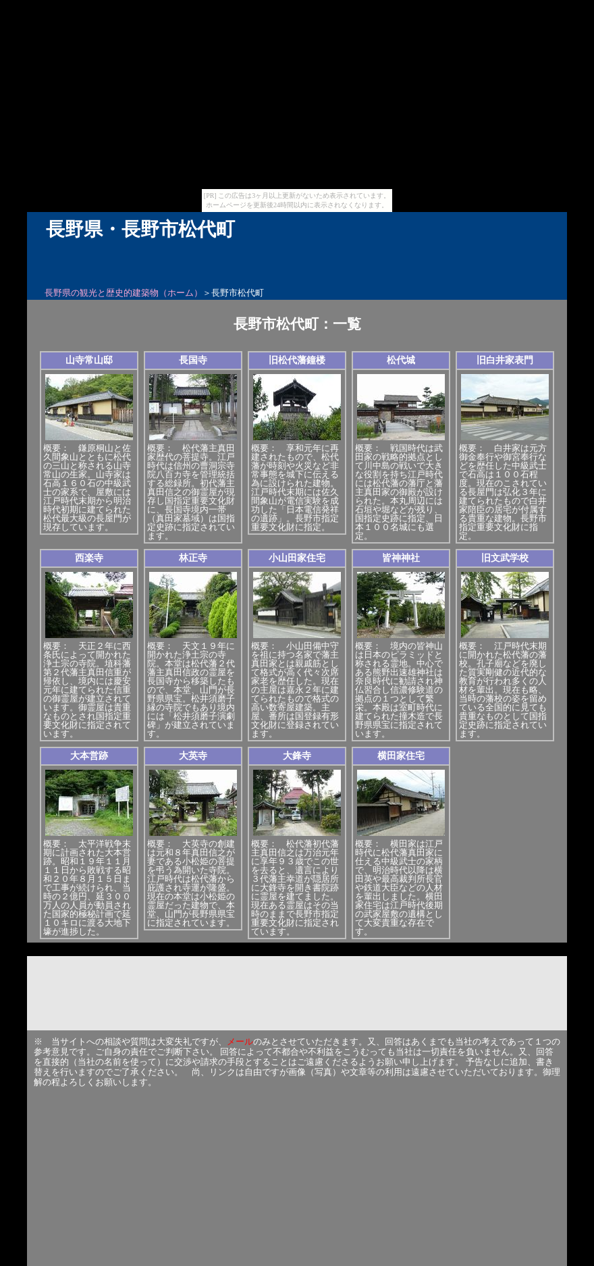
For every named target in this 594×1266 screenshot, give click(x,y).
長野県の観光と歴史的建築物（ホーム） (123, 293)
